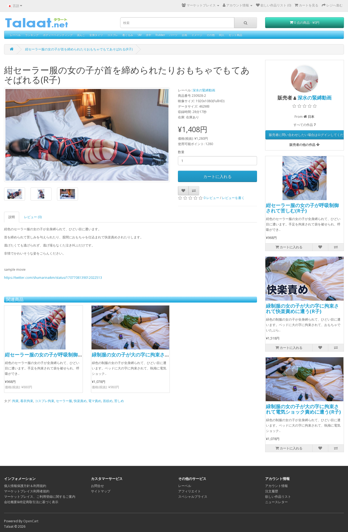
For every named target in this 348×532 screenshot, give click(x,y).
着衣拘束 (26, 401)
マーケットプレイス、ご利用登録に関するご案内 (39, 496)
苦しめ (119, 401)
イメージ (196, 35)
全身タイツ (96, 35)
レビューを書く (233, 197)
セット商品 (235, 35)
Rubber (160, 35)
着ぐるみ (127, 35)
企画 (184, 35)
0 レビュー (211, 197)
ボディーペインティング (58, 35)
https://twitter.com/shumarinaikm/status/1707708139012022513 (53, 277)
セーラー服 (64, 401)
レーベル (15, 35)
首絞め (108, 401)
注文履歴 (271, 491)
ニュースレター (276, 502)
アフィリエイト (189, 491)
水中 (148, 35)
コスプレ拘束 (44, 401)
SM (139, 35)
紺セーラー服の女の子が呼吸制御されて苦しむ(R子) (62, 354)
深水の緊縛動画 (203, 90)
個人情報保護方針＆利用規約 (25, 485)
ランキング (32, 35)
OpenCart (30, 521)
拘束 (15, 401)
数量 (181, 152)
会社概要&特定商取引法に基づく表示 (31, 502)
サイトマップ (100, 491)
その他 (211, 35)
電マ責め (94, 401)
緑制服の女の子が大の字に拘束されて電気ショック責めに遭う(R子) (165, 354)
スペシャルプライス (192, 496)
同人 (221, 35)
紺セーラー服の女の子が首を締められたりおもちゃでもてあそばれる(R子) (79, 49)
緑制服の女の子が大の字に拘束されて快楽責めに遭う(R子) (302, 308)
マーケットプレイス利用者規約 (26, 491)
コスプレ (112, 35)
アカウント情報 (276, 485)
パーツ (173, 35)
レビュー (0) (33, 217)
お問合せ (97, 485)
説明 (11, 217)
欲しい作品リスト (278, 496)
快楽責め (80, 401)
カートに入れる (217, 176)
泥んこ (81, 35)
